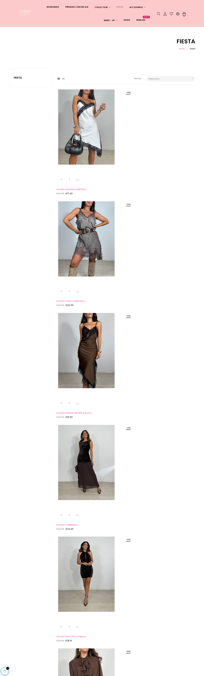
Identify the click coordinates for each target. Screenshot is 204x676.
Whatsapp (46, 629)
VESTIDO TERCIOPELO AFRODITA (168, 358)
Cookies (13, 653)
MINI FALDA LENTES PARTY (69, 358)
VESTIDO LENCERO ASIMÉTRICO (72, 148)
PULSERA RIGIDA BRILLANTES (118, 569)
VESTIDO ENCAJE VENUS (68, 428)
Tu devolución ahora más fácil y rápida (22, 645)
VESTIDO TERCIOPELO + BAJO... (119, 358)
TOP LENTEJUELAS (113, 499)
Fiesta (18, 77)
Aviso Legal (14, 638)
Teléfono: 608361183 (50, 635)
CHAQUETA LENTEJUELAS (69, 288)
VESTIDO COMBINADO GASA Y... (167, 218)
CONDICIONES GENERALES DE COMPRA (22, 630)
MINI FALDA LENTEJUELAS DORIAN (120, 288)
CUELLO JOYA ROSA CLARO (165, 428)
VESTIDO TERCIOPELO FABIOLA (119, 218)
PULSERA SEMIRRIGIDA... (68, 569)
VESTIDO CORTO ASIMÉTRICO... (119, 148)
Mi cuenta (46, 646)
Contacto (45, 641)
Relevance (172, 79)
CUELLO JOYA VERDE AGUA (70, 499)
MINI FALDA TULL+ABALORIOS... (167, 288)
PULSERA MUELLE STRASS (164, 499)
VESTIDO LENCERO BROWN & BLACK (169, 148)
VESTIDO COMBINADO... (68, 218)
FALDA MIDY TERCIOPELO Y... (118, 428)
